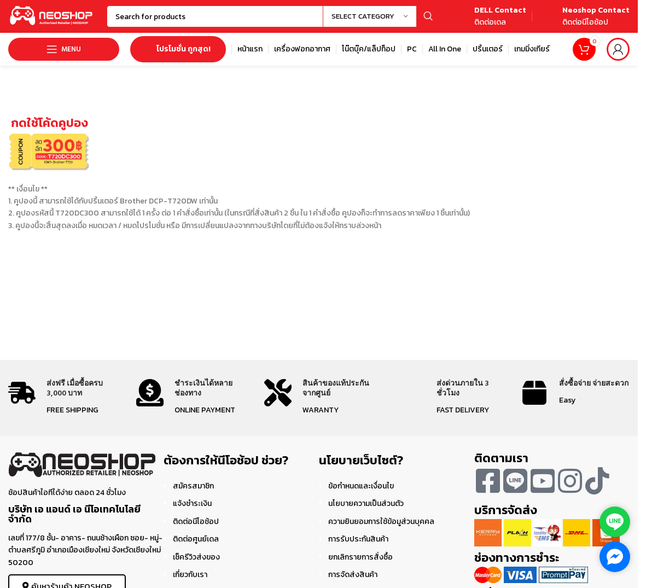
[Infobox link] (488, 16)
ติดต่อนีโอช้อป (196, 521)
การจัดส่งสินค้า (352, 574)
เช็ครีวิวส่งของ (196, 557)
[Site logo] (52, 15)
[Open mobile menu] (64, 49)
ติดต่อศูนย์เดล (196, 539)
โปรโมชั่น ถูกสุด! (178, 49)
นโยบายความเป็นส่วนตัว (366, 503)
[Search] (273, 16)
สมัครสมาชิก (193, 486)
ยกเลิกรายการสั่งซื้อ (360, 557)
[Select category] (370, 16)
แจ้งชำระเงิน (192, 503)
